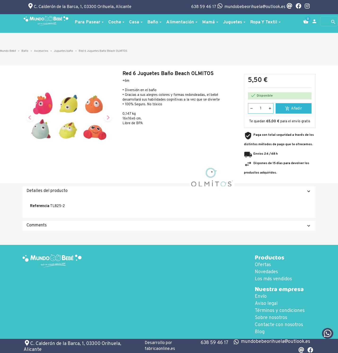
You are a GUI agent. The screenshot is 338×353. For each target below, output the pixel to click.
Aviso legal (266, 304)
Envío (261, 296)
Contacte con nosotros (279, 325)
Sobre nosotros (271, 318)
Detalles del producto (169, 191)
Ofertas (263, 265)
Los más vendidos (273, 279)
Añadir (293, 108)
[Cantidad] (261, 108)
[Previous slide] (30, 117)
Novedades (266, 272)
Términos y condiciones (280, 311)
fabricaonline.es (160, 349)
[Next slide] (108, 117)
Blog (259, 332)
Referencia (39, 206)
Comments (169, 226)
